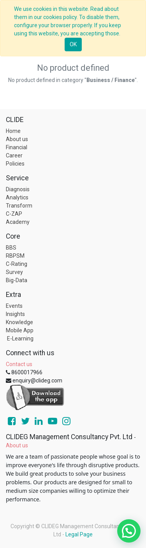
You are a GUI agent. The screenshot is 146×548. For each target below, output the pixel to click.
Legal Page (79, 534)
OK (73, 44)
